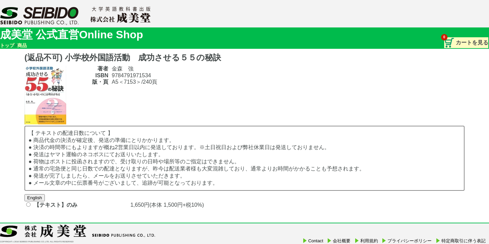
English (34, 197)
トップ (7, 45)
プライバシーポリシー (409, 240)
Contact (315, 240)
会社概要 (341, 240)
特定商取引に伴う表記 (463, 240)
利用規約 (369, 240)
